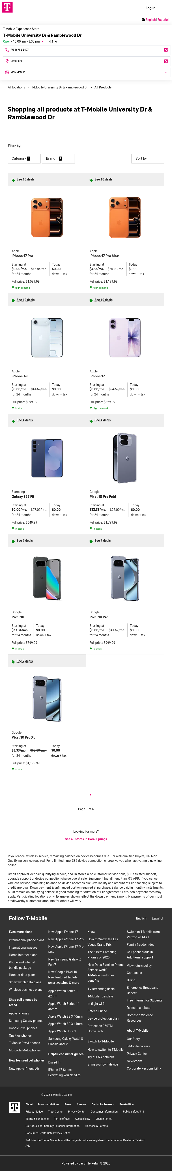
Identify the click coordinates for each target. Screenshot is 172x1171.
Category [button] (19, 158)
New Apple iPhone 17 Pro (66, 939)
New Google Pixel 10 (62, 972)
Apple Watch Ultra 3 (62, 1031)
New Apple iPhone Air (24, 1068)
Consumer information (104, 1111)
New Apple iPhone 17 (63, 932)
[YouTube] (78, 918)
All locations (16, 87)
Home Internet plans (23, 955)
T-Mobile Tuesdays (100, 996)
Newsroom (134, 1061)
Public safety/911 (133, 1111)
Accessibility (82, 1118)
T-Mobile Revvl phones (24, 1043)
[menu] (164, 8)
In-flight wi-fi (96, 1004)
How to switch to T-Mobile (106, 1049)
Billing (131, 980)
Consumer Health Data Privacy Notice (48, 1133)
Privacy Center (137, 1053)
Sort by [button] (147, 158)
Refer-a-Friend (97, 1011)
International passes (23, 947)
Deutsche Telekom (103, 1104)
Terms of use (62, 1118)
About (29, 1104)
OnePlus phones (20, 1035)
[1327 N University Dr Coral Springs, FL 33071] (86, 61)
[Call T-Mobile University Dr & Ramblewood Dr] (86, 50)
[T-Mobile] (14, 1107)
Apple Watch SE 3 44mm (65, 1024)
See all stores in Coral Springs (86, 839)
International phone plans (26, 940)
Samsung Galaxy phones (26, 1021)
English (151, 19)
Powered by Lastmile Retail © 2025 (86, 1163)
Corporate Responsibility (144, 1068)
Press (68, 1104)
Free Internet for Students (145, 1000)
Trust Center (55, 1111)
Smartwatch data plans (25, 982)
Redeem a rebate (138, 1008)
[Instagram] (54, 918)
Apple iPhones (19, 1013)
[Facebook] (62, 918)
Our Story (133, 1039)
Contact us (134, 973)
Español (163, 19)
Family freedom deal (141, 944)
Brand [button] (50, 158)
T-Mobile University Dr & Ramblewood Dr (60, 87)
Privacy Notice (34, 1111)
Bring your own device (103, 1064)
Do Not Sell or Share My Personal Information (53, 1126)
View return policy (139, 965)
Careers (81, 1104)
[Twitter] (70, 918)
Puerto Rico (126, 1104)
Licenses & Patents (96, 1126)
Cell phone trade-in (140, 952)
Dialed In (54, 1062)
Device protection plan (103, 1018)
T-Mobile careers (138, 1046)
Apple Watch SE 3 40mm (65, 1016)
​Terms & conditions (37, 1118)
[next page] (90, 795)
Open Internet (103, 1118)
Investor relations (48, 1104)
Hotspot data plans (22, 975)
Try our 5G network (101, 1057)
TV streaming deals (101, 989)
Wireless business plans (26, 989)
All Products (103, 87)
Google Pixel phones (23, 1028)
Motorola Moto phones (25, 1050)
